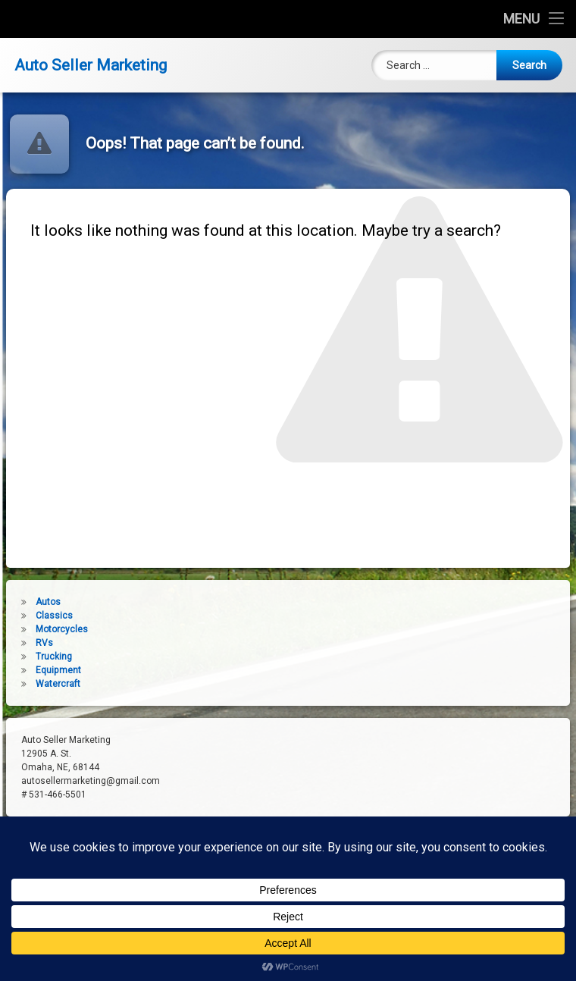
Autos (22, 602)
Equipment (32, 670)
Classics (28, 615)
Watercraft (32, 684)
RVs (18, 643)
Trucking (28, 656)
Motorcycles (36, 629)
